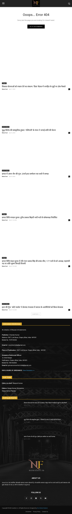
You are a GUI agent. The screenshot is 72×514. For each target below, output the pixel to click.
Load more (36, 314)
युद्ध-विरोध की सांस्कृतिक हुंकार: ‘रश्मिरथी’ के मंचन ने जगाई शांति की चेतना (29, 130)
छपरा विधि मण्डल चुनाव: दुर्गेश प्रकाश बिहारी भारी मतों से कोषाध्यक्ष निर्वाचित (29, 217)
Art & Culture (6, 127)
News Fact (5, 89)
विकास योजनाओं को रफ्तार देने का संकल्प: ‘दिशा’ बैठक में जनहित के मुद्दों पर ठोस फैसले (34, 86)
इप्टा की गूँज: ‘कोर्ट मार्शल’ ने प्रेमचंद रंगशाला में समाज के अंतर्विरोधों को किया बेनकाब (32, 307)
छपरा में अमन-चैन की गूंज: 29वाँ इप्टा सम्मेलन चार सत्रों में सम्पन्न (25, 174)
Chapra (4, 83)
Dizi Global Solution (42, 508)
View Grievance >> (28, 370)
